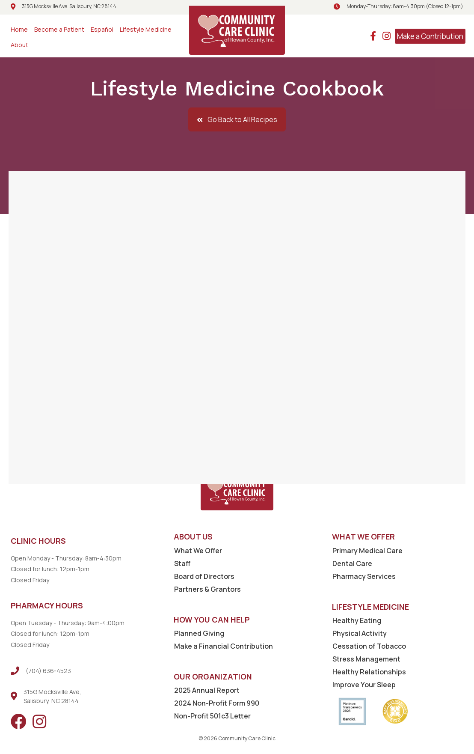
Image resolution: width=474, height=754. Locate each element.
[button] (237, 119)
